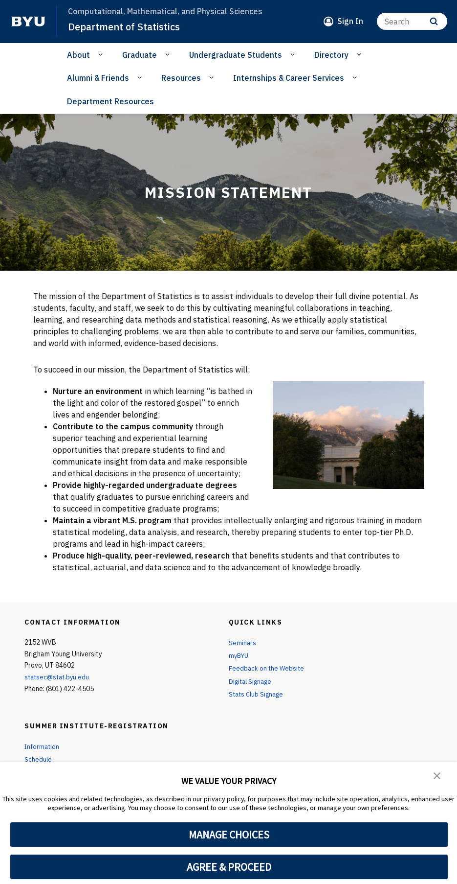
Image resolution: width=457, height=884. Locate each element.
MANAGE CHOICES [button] (229, 834)
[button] (437, 776)
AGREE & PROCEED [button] (229, 867)
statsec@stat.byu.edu (58, 677)
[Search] (412, 21)
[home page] (28, 21)
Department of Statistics (126, 26)
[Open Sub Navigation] (102, 54)
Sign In (350, 21)
